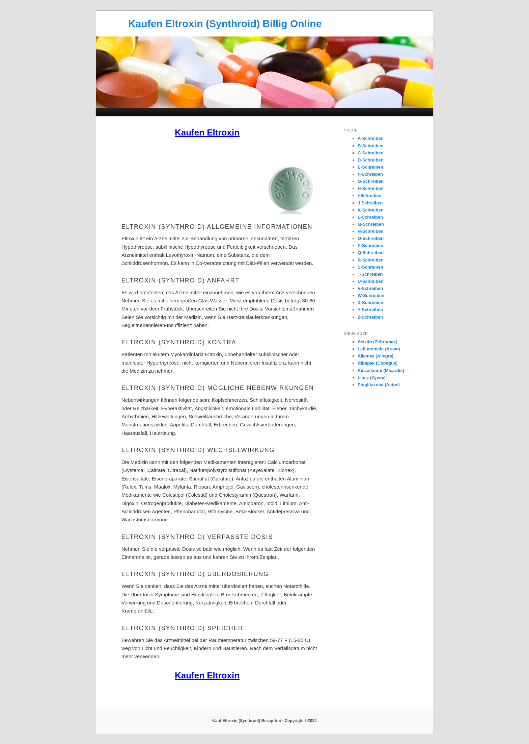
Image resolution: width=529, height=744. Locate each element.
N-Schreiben (371, 231)
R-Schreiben (371, 260)
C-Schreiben (371, 152)
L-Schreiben (370, 217)
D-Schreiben (371, 160)
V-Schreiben (370, 288)
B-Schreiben (371, 145)
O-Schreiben (371, 238)
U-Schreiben (371, 281)
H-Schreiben (371, 188)
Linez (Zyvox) (372, 377)
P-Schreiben (370, 245)
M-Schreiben (371, 224)
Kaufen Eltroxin (207, 132)
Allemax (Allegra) (375, 355)
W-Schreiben (371, 295)
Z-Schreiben (370, 317)
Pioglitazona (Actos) (379, 384)
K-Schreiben (371, 210)
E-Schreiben (370, 167)
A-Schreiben (371, 138)
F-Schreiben (370, 174)
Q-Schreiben (371, 252)
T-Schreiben (370, 274)
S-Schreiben (370, 267)
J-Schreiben (370, 202)
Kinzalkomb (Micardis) (381, 370)
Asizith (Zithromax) (377, 341)
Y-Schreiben (370, 309)
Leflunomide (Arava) (379, 348)
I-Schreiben (370, 195)
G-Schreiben (371, 181)
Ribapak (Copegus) (377, 363)
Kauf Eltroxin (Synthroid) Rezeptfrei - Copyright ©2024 (264, 720)
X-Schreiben (370, 302)
